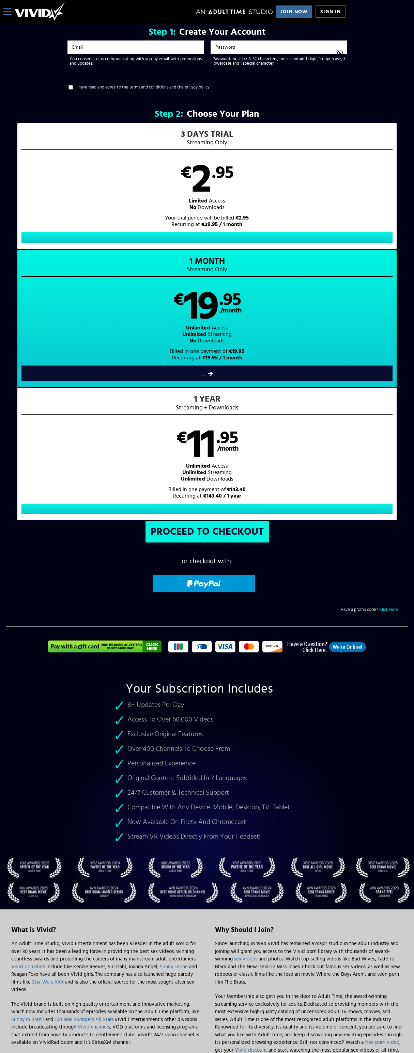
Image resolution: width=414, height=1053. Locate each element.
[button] (106, 192)
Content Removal (207, 1002)
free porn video (382, 784)
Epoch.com (96, 996)
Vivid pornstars (28, 708)
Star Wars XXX (48, 723)
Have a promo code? (369, 351)
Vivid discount (251, 791)
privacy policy (197, 87)
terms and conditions (148, 87)
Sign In (330, 11)
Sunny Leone (174, 708)
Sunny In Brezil (27, 760)
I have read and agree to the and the (143, 87)
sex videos (245, 700)
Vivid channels (94, 768)
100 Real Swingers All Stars (84, 760)
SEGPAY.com (272, 996)
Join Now (294, 11)
